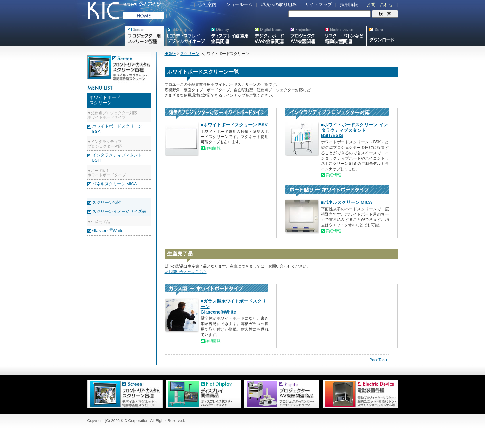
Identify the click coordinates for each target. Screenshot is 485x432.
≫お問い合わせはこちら (186, 271)
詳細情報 (213, 148)
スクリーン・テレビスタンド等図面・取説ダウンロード (382, 36)
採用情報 (349, 4)
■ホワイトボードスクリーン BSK (234, 124)
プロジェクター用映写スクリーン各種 (144, 36)
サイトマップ (318, 4)
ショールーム (239, 4)
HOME (170, 54)
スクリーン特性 (106, 202)
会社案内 (207, 4)
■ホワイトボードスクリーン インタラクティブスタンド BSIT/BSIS (354, 130)
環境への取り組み (279, 4)
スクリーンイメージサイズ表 (119, 211)
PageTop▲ (378, 360)
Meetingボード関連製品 (269, 36)
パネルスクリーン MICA (114, 183)
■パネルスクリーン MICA (346, 202)
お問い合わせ (379, 4)
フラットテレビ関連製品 (230, 36)
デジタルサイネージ (186, 36)
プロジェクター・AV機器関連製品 (304, 36)
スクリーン (189, 54)
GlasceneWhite (108, 230)
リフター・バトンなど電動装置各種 (344, 36)
